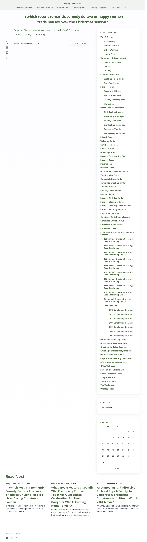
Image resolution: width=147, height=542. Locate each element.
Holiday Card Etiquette (114, 100)
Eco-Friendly (109, 41)
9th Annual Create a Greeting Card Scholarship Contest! (118, 300)
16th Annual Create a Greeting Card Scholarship (118, 240)
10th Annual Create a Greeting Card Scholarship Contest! (118, 293)
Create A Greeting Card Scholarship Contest (117, 233)
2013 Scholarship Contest (121, 310)
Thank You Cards (108, 381)
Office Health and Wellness (113, 362)
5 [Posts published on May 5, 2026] (113, 437)
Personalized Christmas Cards (114, 370)
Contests (108, 66)
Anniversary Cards (108, 186)
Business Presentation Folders (114, 156)
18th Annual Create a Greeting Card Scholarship (118, 246)
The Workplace (107, 385)
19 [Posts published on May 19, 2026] (113, 450)
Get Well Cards (107, 167)
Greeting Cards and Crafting (113, 343)
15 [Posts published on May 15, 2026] (128, 444)
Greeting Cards (107, 152)
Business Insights (108, 87)
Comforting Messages (114, 125)
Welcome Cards (107, 141)
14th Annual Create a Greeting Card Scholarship (118, 267)
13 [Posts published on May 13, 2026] (118, 444)
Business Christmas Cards (112, 202)
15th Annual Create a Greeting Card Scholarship (118, 260)
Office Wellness (111, 50)
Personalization (111, 45)
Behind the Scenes (112, 62)
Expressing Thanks (112, 129)
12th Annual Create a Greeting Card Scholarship (118, 280)
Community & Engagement (113, 58)
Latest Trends (110, 54)
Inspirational (106, 164)
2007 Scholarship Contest (121, 335)
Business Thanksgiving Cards (113, 209)
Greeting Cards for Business (113, 347)
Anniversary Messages (114, 133)
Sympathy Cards (108, 377)
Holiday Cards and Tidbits (112, 354)
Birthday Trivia (107, 194)
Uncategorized (107, 389)
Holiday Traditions (112, 120)
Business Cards (107, 160)
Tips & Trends (106, 37)
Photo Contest (107, 148)
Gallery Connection (72, 3)
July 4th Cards (106, 137)
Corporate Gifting (112, 91)
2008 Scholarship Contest (121, 331)
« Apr (117, 468)
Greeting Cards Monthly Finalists (115, 351)
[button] (125, 7)
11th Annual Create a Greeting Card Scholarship (118, 287)
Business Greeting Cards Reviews (115, 205)
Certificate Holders (109, 145)
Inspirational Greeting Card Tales (116, 358)
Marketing (109, 104)
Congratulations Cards (111, 179)
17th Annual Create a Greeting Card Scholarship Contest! (118, 253)
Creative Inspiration (109, 74)
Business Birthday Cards (111, 198)
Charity (107, 71)
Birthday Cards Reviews (111, 190)
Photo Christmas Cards (111, 373)
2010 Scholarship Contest (121, 323)
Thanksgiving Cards (109, 175)
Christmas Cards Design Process (115, 217)
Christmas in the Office (111, 224)
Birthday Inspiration (113, 112)
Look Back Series (111, 306)
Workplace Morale (112, 95)
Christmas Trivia (79, 43)
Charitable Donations (110, 213)
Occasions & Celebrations (112, 108)
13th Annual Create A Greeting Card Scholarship (118, 273)
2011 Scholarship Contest (121, 318)
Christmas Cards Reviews (112, 221)
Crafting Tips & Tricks (114, 79)
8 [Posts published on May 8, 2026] (128, 437)
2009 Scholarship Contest (121, 327)
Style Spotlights (111, 83)
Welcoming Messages (114, 116)
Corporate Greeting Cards (112, 183)
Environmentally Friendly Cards (114, 171)
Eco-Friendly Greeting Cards (113, 339)
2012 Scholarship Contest (121, 314)
